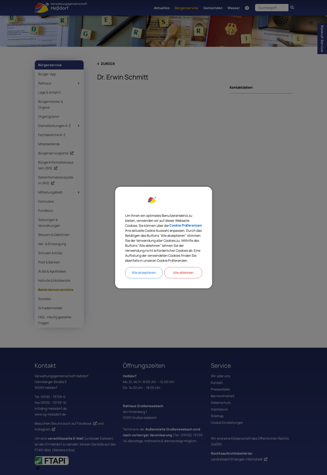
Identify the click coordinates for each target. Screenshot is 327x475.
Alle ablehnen (183, 272)
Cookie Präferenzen (185, 225)
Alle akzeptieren (144, 272)
